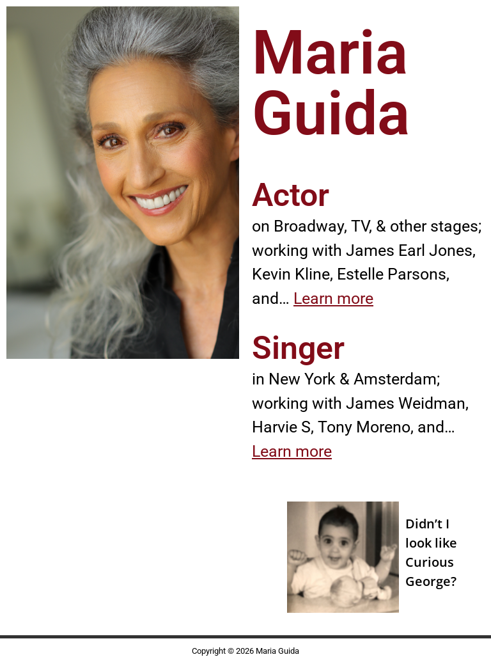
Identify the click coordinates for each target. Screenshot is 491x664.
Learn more (333, 298)
